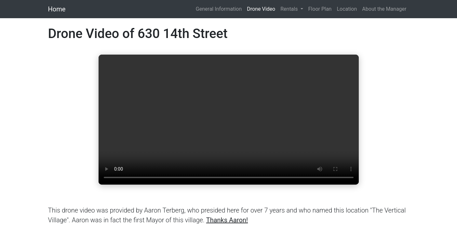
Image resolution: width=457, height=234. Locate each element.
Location (347, 9)
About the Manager (384, 9)
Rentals (289, 9)
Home (57, 9)
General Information (219, 9)
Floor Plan (320, 9)
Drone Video (261, 9)
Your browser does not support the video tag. (229, 120)
